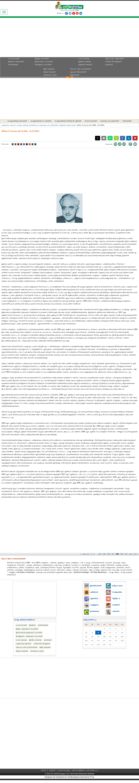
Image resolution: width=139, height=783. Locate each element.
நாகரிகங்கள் (13, 64)
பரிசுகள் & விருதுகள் (113, 62)
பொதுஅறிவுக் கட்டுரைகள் (40, 121)
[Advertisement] (69, 38)
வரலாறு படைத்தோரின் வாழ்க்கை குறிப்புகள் (57, 125)
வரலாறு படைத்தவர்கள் (109, 121)
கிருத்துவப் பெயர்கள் (43, 64)
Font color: (5, 144)
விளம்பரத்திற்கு (78, 770)
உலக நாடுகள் (13, 59)
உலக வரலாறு (83, 59)
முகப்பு (44, 770)
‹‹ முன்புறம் (84, 554)
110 (126, 554)
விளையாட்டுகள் (50, 75)
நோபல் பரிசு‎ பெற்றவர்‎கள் (80, 69)
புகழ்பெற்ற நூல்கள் (23, 644)
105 (104, 554)
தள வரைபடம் (92, 770)
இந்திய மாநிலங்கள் (16, 62)
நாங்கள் (52, 770)
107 (112, 554)
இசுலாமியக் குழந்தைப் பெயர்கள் (29, 633)
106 (108, 554)
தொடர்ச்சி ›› (133, 554)
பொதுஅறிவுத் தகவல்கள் (17, 121)
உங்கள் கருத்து (63, 770)
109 (121, 554)
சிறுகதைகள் (74, 75)
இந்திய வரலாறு (84, 62)
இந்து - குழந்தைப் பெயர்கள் (27, 629)
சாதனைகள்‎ (127, 121)
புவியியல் (109, 64)
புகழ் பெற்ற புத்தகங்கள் (114, 59)
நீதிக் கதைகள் (48, 69)
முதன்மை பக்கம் (8, 125)
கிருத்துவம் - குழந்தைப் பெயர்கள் (29, 636)
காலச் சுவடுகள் (91, 121)
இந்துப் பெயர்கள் (42, 59)
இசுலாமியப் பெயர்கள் (44, 62)
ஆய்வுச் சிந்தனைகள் (78, 72)
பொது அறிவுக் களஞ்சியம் (27, 125)
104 (99, 554)
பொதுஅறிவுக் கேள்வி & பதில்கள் (68, 121)
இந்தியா (32, 625)
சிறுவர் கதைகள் (49, 72)
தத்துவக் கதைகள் (85, 64)
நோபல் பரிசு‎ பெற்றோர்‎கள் (26, 647)
